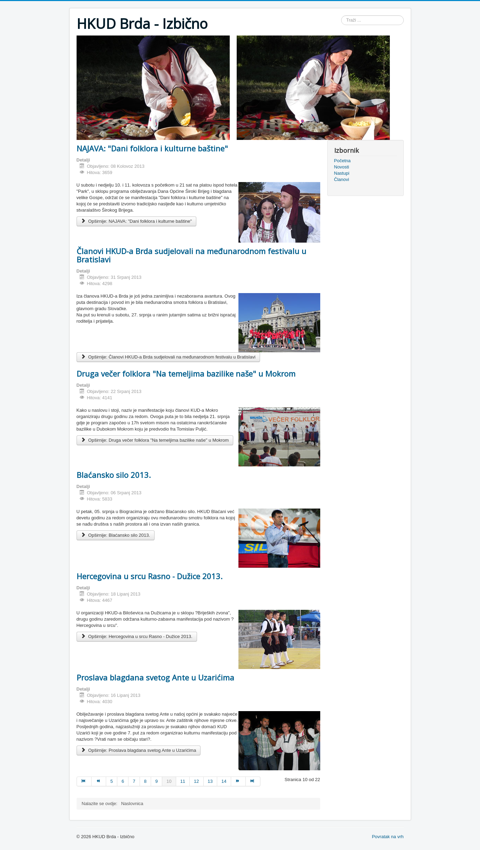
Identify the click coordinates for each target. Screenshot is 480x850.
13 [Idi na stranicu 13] (210, 781)
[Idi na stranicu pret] (99, 781)
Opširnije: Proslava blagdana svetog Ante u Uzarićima (138, 750)
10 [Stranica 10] (168, 781)
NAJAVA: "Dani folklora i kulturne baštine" (152, 148)
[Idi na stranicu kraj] (253, 781)
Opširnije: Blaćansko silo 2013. (115, 535)
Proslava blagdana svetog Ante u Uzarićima (155, 677)
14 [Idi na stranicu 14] (223, 781)
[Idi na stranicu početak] (84, 781)
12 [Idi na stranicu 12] (196, 781)
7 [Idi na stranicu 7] (134, 781)
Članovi (341, 179)
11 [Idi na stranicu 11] (182, 781)
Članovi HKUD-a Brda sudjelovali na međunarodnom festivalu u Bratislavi (191, 255)
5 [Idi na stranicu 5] (111, 781)
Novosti (341, 167)
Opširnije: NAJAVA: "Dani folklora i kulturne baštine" (136, 221)
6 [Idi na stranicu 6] (122, 781)
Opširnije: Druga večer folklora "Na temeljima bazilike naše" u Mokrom (155, 440)
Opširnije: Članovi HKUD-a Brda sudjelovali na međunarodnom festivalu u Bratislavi (168, 357)
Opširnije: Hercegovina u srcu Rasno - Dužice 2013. (136, 636)
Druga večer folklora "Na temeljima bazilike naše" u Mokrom (186, 373)
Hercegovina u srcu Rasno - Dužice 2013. (149, 576)
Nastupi (341, 173)
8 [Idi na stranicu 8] (145, 781)
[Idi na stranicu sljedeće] (238, 781)
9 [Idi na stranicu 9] (156, 781)
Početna (342, 160)
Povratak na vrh (387, 836)
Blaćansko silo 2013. (114, 475)
